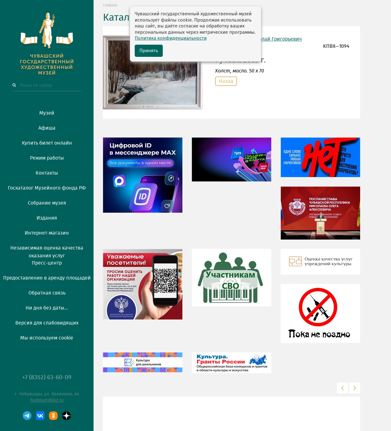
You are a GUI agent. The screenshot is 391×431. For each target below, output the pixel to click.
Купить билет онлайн (47, 143)
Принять (148, 50)
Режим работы (47, 158)
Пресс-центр (47, 262)
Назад (226, 81)
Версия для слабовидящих (47, 322)
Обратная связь (46, 292)
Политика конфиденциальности (171, 38)
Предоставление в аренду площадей (47, 277)
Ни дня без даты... (47, 307)
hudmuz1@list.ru (47, 400)
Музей (46, 113)
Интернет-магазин (47, 232)
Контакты (47, 173)
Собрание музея (47, 203)
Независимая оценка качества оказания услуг (46, 250)
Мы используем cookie (46, 337)
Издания (46, 218)
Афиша (47, 128)
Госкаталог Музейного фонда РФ (47, 188)
